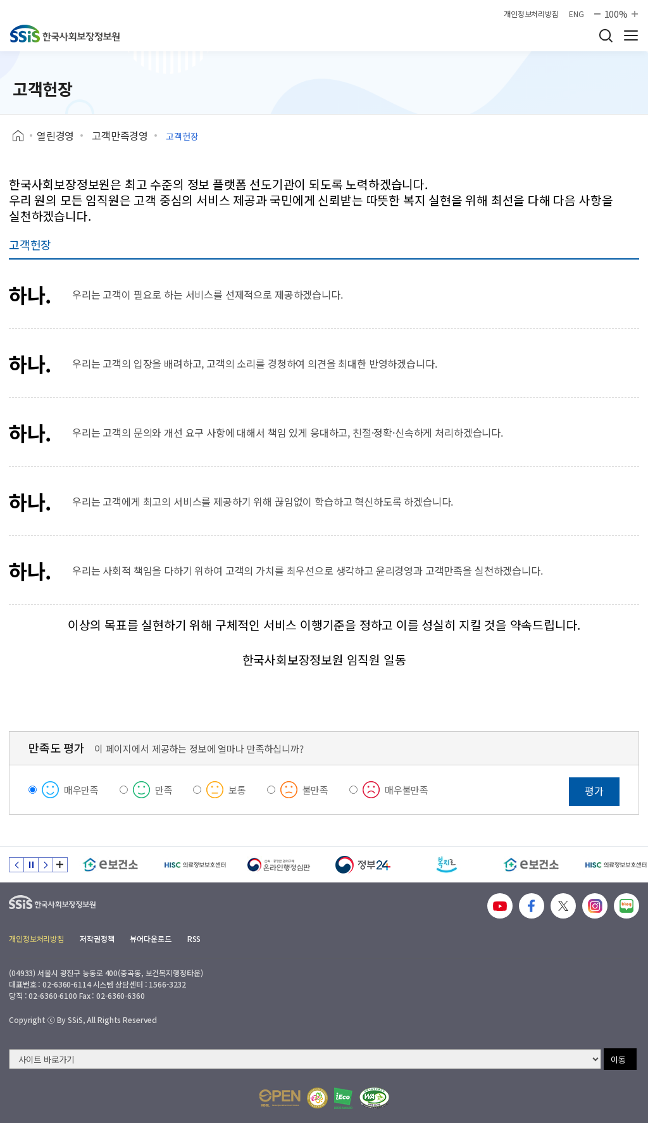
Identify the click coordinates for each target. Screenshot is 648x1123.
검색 (606, 35)
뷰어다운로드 (150, 938)
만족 (164, 789)
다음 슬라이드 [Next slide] (45, 864)
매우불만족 (406, 789)
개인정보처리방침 (531, 14)
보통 (237, 789)
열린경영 (55, 135)
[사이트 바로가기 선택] (305, 1059)
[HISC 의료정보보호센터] (195, 865)
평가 (594, 790)
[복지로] (447, 865)
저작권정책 (97, 938)
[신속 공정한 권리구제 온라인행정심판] (279, 865)
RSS (194, 938)
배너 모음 (60, 864)
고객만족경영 (120, 135)
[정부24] (363, 865)
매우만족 (81, 789)
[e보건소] (110, 865)
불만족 (315, 789)
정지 (31, 864)
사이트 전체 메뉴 (631, 35)
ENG (576, 14)
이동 (618, 1059)
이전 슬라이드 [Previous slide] (16, 864)
